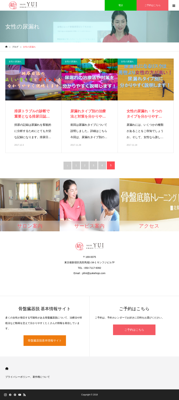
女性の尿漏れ (15, 61)
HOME (6, 368)
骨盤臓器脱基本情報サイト (45, 340)
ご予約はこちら (134, 329)
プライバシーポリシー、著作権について (27, 376)
